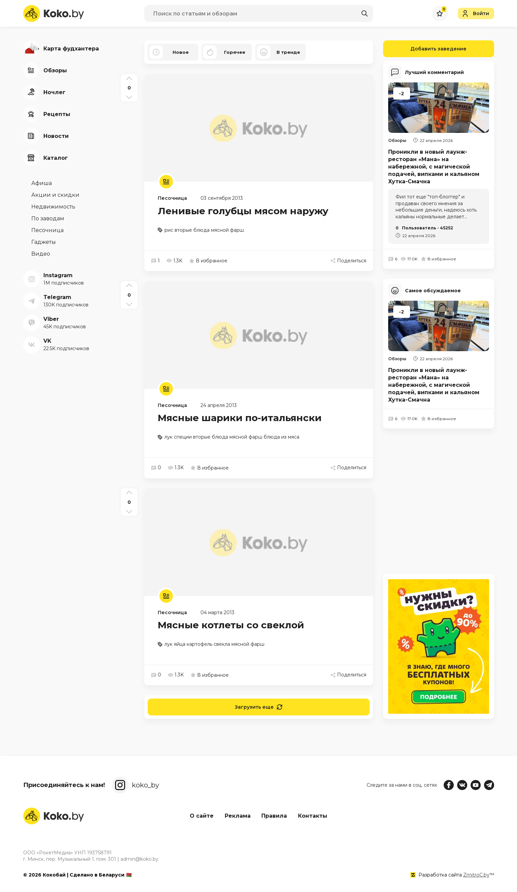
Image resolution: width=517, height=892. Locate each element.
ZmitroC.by (476, 875)
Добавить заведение (425, 48)
